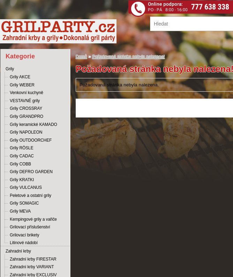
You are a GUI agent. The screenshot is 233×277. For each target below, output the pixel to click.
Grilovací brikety (24, 235)
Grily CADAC (22, 156)
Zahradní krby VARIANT (32, 266)
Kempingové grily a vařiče (33, 219)
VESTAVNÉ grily (25, 100)
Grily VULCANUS (26, 187)
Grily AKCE (20, 76)
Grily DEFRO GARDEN (31, 171)
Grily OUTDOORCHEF (31, 140)
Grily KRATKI (22, 179)
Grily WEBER (22, 85)
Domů (81, 56)
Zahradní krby (18, 251)
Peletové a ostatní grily (30, 195)
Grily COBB (20, 164)
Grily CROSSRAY (26, 108)
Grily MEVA (20, 211)
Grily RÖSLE (21, 147)
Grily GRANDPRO (26, 116)
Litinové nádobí (24, 242)
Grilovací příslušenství (30, 227)
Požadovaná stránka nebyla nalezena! (128, 56)
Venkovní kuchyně (26, 92)
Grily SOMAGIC (24, 203)
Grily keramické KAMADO (33, 124)
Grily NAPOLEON (26, 132)
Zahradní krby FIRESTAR (33, 259)
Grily (10, 68)
